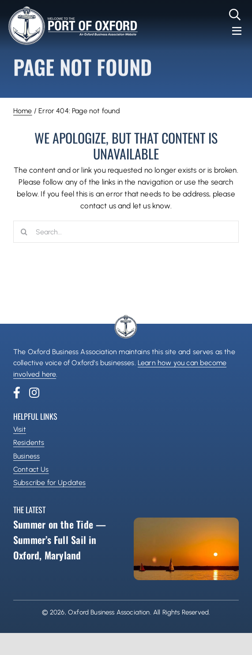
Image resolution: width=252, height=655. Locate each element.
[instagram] (34, 392)
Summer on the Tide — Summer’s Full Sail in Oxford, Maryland (59, 539)
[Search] (24, 232)
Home (22, 111)
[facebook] (16, 392)
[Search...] (126, 232)
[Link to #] (235, 14)
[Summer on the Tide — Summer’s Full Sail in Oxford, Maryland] (186, 549)
